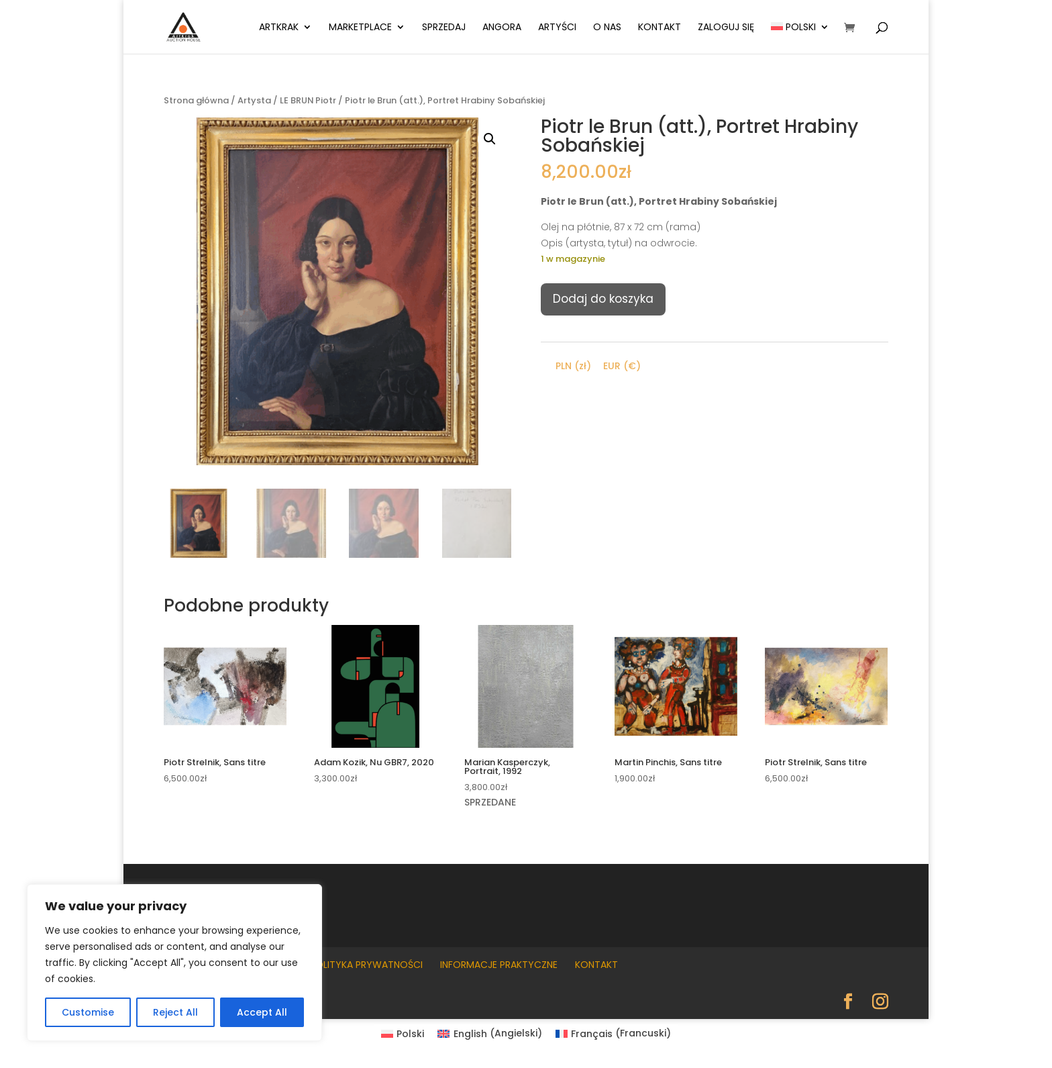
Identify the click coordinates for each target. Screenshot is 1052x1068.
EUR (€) (622, 366)
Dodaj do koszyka (603, 299)
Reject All (175, 1012)
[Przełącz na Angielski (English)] (490, 1033)
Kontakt (659, 28)
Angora (501, 28)
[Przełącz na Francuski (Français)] (613, 1033)
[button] (490, 139)
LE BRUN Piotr (308, 100)
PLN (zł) (573, 366)
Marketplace (360, 28)
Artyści (557, 28)
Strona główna (196, 100)
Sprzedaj (444, 28)
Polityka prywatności (366, 964)
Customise (88, 1012)
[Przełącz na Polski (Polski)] (402, 1033)
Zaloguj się (726, 28)
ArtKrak (279, 28)
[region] (174, 962)
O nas (607, 28)
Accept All (262, 1012)
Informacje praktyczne (499, 964)
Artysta (254, 100)
